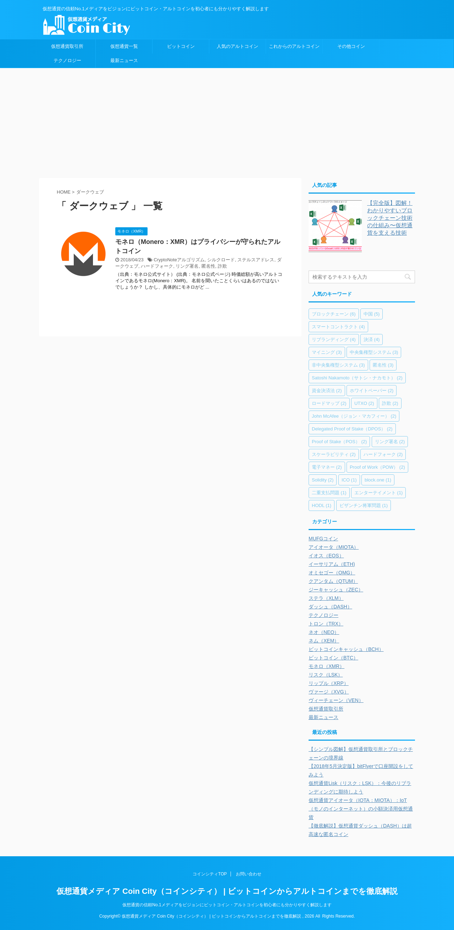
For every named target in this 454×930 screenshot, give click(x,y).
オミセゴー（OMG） (332, 572)
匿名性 (208, 266)
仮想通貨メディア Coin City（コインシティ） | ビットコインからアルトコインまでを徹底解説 (227, 891)
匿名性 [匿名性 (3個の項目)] (383, 365)
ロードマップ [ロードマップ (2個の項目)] (329, 403)
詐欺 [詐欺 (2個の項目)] (390, 403)
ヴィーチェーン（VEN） (336, 700)
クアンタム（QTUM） (333, 581)
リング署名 (187, 266)
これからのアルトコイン (294, 46)
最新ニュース (124, 60)
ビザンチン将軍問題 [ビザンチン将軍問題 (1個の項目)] (363, 505)
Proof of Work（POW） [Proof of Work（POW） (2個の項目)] (377, 467)
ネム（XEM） (324, 641)
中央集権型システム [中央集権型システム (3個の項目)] (374, 352)
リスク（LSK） (326, 675)
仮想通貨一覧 (124, 46)
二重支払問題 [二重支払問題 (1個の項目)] (329, 492)
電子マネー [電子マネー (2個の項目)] (327, 467)
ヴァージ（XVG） (329, 692)
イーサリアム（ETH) (332, 564)
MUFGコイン (323, 538)
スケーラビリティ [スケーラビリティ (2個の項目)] (334, 454)
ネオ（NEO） (324, 632)
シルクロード (221, 259)
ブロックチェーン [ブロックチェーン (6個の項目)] (334, 314)
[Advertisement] (227, 121)
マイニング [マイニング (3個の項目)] (327, 352)
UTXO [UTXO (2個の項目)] (364, 403)
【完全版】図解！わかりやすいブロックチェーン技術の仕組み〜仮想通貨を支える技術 (390, 218)
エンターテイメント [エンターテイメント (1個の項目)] (378, 492)
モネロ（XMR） (326, 666)
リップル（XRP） (329, 683)
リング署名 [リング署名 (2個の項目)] (390, 441)
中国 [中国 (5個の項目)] (372, 314)
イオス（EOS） (326, 555)
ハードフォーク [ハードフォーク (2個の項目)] (383, 454)
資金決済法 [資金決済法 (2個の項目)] (327, 390)
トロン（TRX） (326, 624)
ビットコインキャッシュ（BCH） (346, 649)
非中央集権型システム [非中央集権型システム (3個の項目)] (338, 365)
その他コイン (351, 46)
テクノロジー (67, 60)
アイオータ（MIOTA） (334, 547)
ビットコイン (181, 46)
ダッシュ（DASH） (330, 606)
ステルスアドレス (255, 259)
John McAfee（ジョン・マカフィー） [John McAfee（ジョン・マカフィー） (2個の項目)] (354, 416)
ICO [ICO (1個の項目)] (349, 480)
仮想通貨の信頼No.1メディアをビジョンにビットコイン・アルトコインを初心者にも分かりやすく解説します (226, 904)
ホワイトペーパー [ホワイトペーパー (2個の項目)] (372, 390)
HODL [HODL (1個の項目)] (321, 505)
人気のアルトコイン (237, 46)
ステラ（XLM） (326, 598)
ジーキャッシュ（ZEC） (336, 589)
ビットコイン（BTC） (333, 658)
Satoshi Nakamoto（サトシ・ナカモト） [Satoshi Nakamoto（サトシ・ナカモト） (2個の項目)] (357, 377)
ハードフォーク (157, 266)
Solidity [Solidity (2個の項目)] (322, 480)
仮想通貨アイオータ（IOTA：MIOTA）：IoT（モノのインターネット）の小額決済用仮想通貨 (361, 808)
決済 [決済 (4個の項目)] (372, 339)
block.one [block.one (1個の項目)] (378, 480)
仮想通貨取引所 (67, 46)
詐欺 (222, 266)
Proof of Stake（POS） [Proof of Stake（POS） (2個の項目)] (339, 441)
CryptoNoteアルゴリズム (179, 259)
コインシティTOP (210, 873)
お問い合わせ (248, 873)
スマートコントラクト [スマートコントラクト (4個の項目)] (338, 326)
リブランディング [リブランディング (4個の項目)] (334, 339)
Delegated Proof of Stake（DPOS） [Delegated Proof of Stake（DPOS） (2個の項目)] (352, 428)
